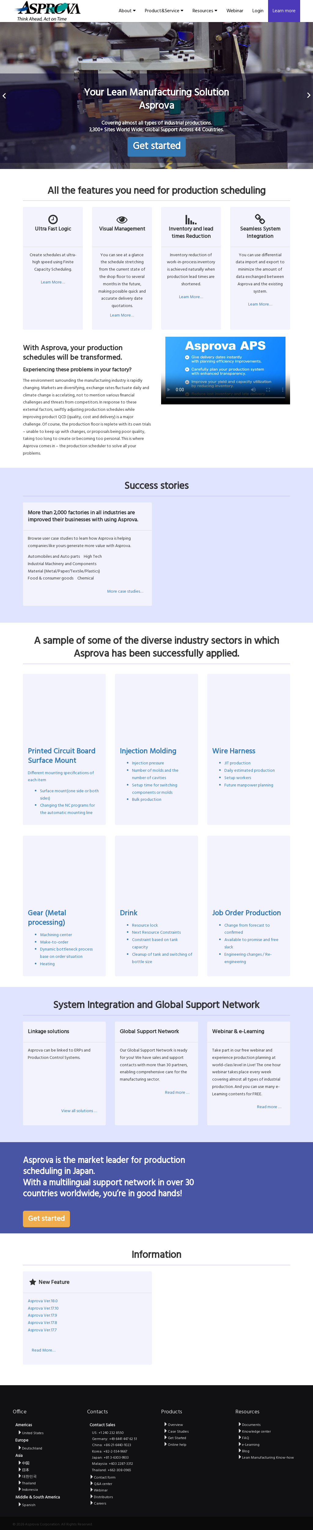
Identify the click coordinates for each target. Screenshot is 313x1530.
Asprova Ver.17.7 (42, 1330)
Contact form (103, 1478)
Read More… (43, 1350)
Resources (205, 11)
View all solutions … (79, 1111)
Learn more (284, 11)
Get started (157, 146)
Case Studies (176, 1432)
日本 (23, 1470)
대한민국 (27, 1477)
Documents (249, 1425)
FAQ (243, 1438)
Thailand (27, 1483)
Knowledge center (254, 1432)
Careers (98, 1504)
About (127, 11)
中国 (23, 1464)
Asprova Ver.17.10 (43, 1308)
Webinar (234, 11)
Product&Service (164, 11)
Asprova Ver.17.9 (42, 1315)
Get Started (175, 1438)
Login (257, 11)
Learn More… (53, 282)
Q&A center (101, 1484)
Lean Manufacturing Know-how (266, 1458)
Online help (175, 1445)
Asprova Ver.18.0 (43, 1301)
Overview (173, 1425)
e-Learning (249, 1445)
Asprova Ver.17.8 (42, 1322)
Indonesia (28, 1490)
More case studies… (125, 591)
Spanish (26, 1505)
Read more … (177, 1092)
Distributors (101, 1497)
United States (31, 1433)
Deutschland (30, 1449)
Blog (243, 1451)
